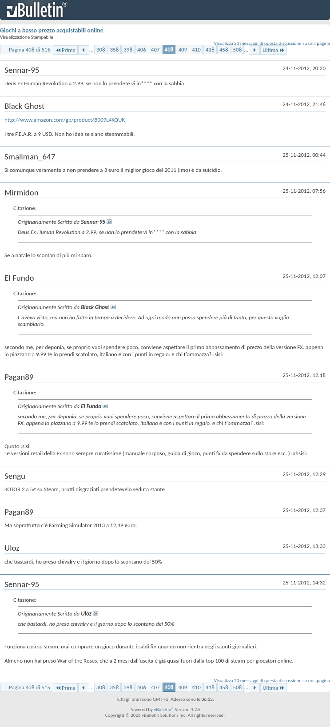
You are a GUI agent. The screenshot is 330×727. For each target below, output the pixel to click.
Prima (65, 50)
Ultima (273, 50)
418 (210, 49)
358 (114, 49)
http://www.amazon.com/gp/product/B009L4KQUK (64, 119)
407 (155, 49)
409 (182, 49)
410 (196, 49)
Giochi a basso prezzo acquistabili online (51, 30)
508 (237, 49)
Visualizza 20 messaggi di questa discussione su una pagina (272, 43)
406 (141, 49)
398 (127, 49)
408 (169, 49)
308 (100, 49)
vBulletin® (164, 709)
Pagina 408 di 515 (29, 49)
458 (223, 49)
